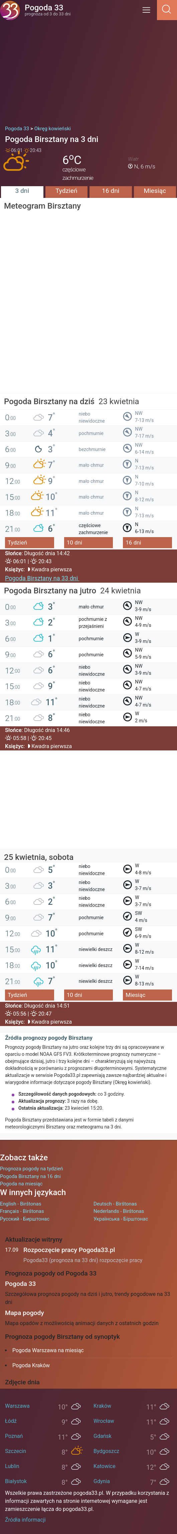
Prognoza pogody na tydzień (31, 1169)
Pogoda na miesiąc (21, 1184)
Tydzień (66, 191)
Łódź (11, 1421)
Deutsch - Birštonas (115, 1204)
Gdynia (102, 1481)
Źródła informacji (25, 1520)
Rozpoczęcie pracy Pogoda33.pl (69, 1250)
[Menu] (148, 12)
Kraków (102, 1406)
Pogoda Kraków (31, 1365)
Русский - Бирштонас (24, 1219)
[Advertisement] (88, 70)
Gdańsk (103, 1436)
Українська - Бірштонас (121, 1219)
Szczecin (15, 1451)
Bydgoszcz (106, 1451)
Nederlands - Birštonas (119, 1211)
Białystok (16, 1481)
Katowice (105, 1466)
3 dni (22, 191)
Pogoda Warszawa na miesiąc (48, 1350)
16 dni (110, 191)
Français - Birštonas (22, 1211)
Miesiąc (155, 191)
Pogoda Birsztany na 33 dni (42, 578)
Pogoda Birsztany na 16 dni (30, 1176)
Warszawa (17, 1406)
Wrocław (104, 1421)
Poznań (14, 1436)
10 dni (74, 542)
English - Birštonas (20, 1204)
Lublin (12, 1466)
